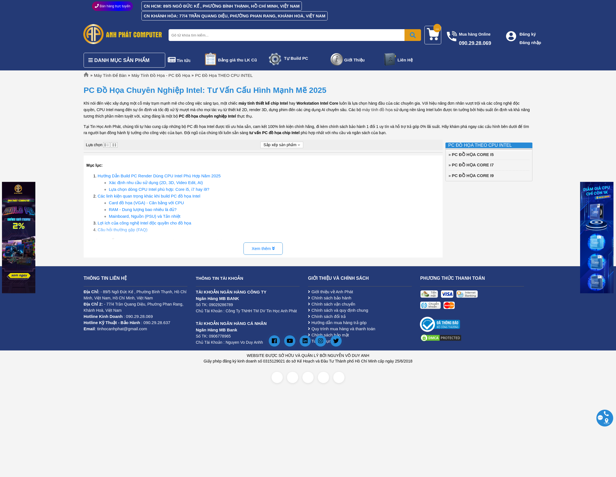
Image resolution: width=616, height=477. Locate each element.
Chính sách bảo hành (329, 297)
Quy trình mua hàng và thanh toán (341, 328)
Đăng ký (528, 34)
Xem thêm (263, 248)
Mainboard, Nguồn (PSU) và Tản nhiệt (144, 216)
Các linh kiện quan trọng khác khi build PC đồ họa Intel (149, 196)
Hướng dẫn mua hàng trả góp (337, 322)
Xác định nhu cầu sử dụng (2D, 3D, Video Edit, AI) (156, 182)
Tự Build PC (296, 58)
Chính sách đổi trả (327, 316)
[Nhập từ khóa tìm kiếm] (294, 35)
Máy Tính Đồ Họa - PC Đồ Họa (161, 75)
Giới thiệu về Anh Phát (330, 291)
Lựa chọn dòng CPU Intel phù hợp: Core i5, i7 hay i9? (159, 189)
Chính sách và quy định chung (338, 310)
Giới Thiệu (354, 60)
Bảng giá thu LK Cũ (237, 60)
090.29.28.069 (139, 316)
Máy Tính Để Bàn (110, 75)
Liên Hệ (405, 60)
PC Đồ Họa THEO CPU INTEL (224, 75)
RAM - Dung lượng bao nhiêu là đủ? (142, 209)
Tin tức (184, 60)
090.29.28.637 (156, 322)
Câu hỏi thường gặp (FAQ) (123, 229)
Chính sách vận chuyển (331, 304)
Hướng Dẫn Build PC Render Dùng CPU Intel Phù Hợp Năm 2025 (159, 175)
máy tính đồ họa (377, 109)
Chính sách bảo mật (328, 334)
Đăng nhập (530, 42)
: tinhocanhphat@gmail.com (115, 328)
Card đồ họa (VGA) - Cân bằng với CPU (146, 202)
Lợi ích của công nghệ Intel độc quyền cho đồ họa (144, 223)
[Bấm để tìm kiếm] (412, 35)
